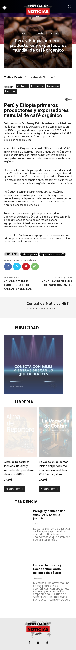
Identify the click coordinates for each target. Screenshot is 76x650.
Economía (38, 34)
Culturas (22, 34)
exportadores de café (52, 254)
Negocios (54, 34)
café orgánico (29, 254)
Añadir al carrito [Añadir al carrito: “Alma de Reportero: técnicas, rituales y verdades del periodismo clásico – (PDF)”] (14, 488)
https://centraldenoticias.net (41, 309)
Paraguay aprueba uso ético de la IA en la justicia (49, 514)
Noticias (10, 91)
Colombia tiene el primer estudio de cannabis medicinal (18, 285)
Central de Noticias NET (44, 77)
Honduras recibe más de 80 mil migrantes (57, 284)
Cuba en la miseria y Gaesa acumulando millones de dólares (47, 569)
